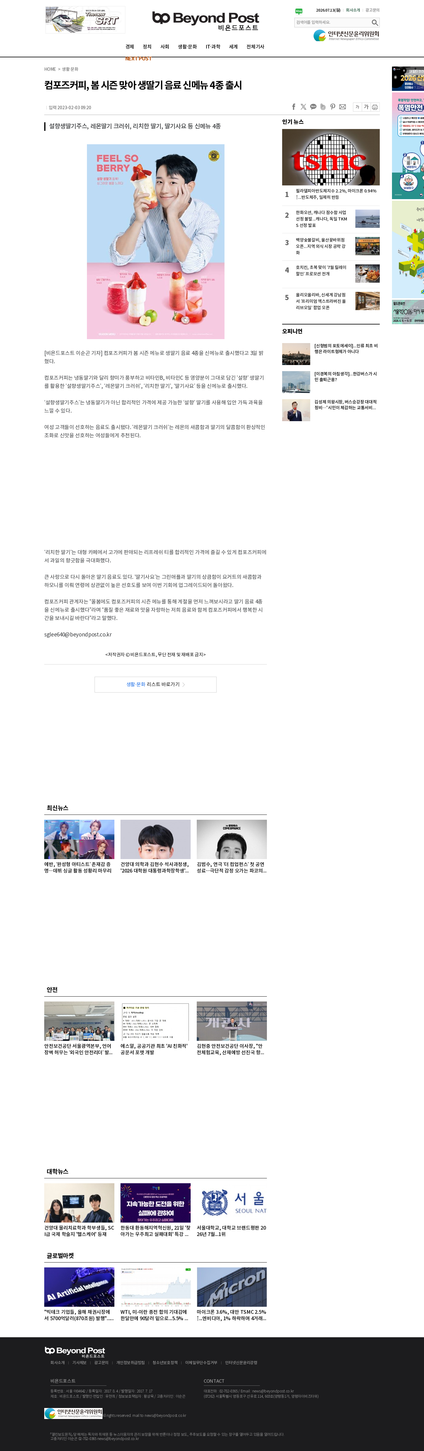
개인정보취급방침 (130, 1363)
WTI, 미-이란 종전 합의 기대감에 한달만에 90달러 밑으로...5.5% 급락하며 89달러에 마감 (154, 1315)
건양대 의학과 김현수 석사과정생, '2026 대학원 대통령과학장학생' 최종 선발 (154, 868)
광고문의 (372, 10)
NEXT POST (138, 59)
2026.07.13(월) (328, 10)
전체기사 (255, 47)
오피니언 (292, 331)
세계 (233, 47)
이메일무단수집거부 (201, 1363)
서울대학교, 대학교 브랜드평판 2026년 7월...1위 (231, 1231)
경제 (130, 47)
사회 (165, 47)
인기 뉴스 (293, 122)
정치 (147, 47)
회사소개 (353, 10)
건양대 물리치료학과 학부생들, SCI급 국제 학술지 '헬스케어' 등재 (79, 1231)
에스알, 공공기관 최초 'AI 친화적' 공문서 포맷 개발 (154, 1049)
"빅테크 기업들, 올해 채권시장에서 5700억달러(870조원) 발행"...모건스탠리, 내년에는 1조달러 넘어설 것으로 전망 (77, 1315)
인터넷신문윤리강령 (241, 1363)
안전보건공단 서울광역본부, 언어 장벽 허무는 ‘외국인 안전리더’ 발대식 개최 (78, 1050)
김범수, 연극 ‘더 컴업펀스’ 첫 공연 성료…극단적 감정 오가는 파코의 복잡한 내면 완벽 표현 (230, 868)
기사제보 (79, 1363)
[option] (85, 20)
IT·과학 (213, 47)
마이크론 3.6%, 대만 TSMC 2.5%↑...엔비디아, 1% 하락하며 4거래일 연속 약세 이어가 (231, 1315)
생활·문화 (187, 47)
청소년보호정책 (165, 1363)
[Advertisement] (156, 489)
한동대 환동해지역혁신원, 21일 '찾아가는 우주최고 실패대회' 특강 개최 (155, 1231)
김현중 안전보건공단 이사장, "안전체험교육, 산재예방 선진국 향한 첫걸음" (231, 1050)
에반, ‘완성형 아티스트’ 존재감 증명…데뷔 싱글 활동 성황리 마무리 (78, 868)
